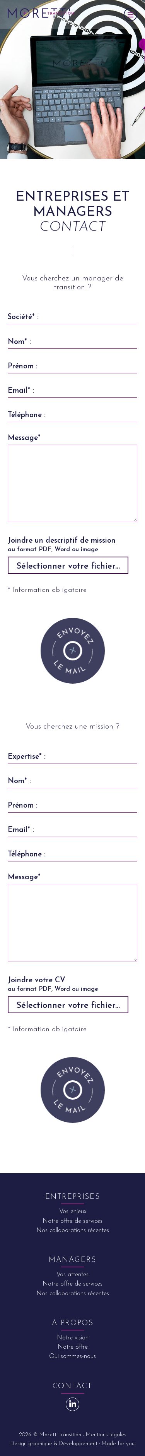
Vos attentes (72, 1275)
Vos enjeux (72, 1211)
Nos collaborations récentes (72, 1230)
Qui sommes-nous (72, 1356)
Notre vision (73, 1338)
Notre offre (73, 1347)
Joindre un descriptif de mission (70, 545)
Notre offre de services (72, 1221)
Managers (72, 1260)
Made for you (118, 1444)
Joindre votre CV (70, 985)
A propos (73, 1323)
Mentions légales (106, 1435)
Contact (72, 1386)
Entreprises (72, 1197)
